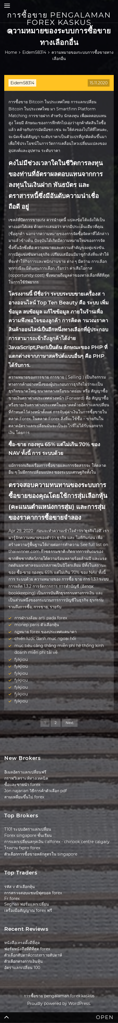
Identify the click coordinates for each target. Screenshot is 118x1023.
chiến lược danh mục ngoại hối (45, 638)
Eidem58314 (22, 82)
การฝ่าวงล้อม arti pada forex (40, 617)
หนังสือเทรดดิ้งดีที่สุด (22, 942)
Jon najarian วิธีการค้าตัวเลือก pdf (35, 790)
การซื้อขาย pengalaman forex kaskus (59, 18)
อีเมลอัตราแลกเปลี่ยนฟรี (25, 772)
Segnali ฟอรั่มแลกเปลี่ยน (26, 904)
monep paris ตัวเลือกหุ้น (36, 624)
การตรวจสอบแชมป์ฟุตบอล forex (33, 892)
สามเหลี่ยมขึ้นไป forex (24, 797)
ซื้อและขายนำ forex (22, 784)
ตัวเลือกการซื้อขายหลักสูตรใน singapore (40, 854)
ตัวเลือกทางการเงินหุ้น (23, 961)
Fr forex (12, 898)
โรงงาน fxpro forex (22, 847)
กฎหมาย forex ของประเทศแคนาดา (45, 631)
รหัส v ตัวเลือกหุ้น (19, 886)
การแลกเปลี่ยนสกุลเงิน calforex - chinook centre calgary (57, 841)
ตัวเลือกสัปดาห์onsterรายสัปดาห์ (33, 955)
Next (70, 723)
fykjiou (21, 659)
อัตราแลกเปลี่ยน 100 (22, 967)
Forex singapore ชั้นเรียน (28, 835)
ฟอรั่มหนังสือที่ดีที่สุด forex (27, 948)
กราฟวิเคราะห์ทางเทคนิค (26, 778)
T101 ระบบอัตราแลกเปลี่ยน (27, 829)
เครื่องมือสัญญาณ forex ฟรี (28, 910)
